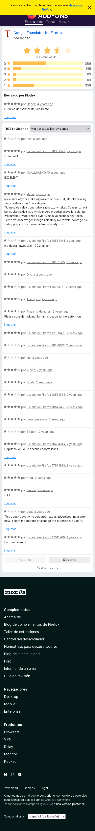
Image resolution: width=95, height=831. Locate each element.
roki (29, 138)
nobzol (25, 38)
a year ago (40, 138)
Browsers (11, 732)
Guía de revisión (17, 676)
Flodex (31, 104)
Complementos (17, 610)
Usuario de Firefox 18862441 (46, 240)
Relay (8, 747)
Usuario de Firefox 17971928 (46, 465)
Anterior (25, 560)
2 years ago (74, 262)
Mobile (9, 704)
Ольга (31, 274)
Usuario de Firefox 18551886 (46, 394)
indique (31, 795)
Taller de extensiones (21, 632)
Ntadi (30, 477)
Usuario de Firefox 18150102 (46, 345)
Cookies (29, 788)
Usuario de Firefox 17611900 (46, 537)
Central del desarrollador (24, 639)
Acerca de (12, 617)
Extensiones (34, 22)
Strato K (32, 431)
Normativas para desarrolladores (31, 646)
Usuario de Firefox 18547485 (46, 407)
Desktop (11, 697)
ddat (30, 511)
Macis (30, 194)
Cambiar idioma (14, 816)
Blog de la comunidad (22, 654)
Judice (31, 370)
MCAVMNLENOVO (38, 172)
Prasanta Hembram (39, 311)
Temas (51, 22)
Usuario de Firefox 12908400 (46, 333)
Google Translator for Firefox (38, 33)
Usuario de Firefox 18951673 (46, 151)
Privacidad (11, 788)
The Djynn (33, 299)
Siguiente (69, 560)
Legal (44, 788)
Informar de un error (20, 668)
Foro (8, 661)
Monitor (10, 754)
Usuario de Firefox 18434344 (46, 444)
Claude (31, 490)
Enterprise (12, 711)
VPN (8, 739)
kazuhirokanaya (37, 419)
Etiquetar (10, 117)
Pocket (10, 761)
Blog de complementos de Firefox (31, 624)
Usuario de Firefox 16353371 (45, 286)
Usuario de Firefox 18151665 (46, 262)
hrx (29, 357)
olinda (31, 382)
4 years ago (45, 104)
